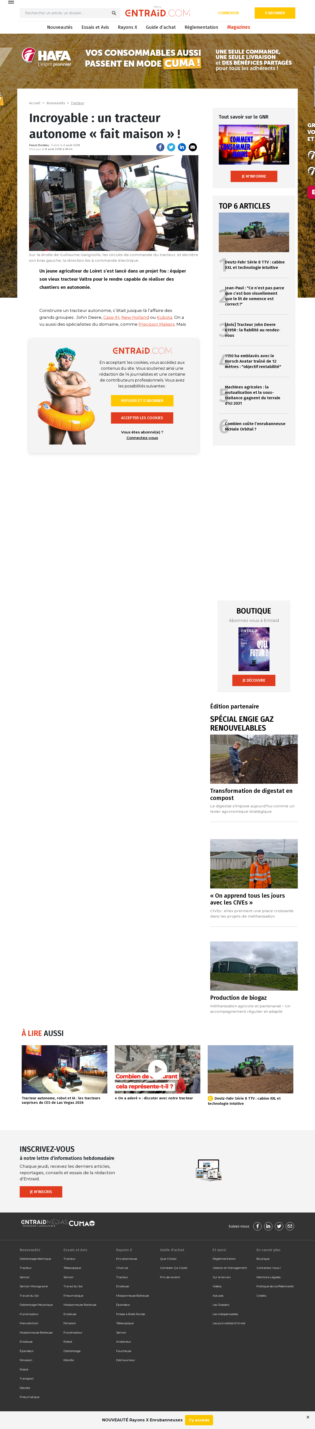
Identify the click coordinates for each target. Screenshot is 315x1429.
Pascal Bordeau (39, 145)
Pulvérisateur (29, 1314)
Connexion (228, 13)
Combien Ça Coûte (173, 1268)
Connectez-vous (142, 437)
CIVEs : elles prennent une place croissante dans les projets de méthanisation (252, 913)
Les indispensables (225, 1314)
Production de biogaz (238, 997)
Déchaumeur (125, 1360)
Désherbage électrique (35, 1258)
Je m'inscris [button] (41, 1191)
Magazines (238, 27)
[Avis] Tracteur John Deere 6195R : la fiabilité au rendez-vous (252, 330)
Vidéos (217, 1286)
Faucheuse (123, 1351)
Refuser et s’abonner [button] (142, 400)
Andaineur (123, 1341)
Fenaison (26, 1360)
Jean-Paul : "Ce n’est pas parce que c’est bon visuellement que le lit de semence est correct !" (254, 296)
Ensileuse (26, 1341)
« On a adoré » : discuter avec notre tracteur (154, 1098)
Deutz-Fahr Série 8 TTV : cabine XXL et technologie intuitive (255, 265)
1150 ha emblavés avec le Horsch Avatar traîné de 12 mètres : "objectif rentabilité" (253, 361)
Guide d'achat (172, 1250)
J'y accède (199, 1420)
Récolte (25, 1388)
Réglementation (201, 27)
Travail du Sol (29, 1295)
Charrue (122, 1268)
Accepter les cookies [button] (142, 417)
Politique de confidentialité (275, 1286)
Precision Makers (157, 324)
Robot (24, 1369)
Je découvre (253, 680)
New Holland (135, 317)
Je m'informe (254, 176)
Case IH (111, 317)
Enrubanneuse (126, 1258)
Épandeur (27, 1351)
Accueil (34, 103)
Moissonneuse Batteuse (36, 1332)
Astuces (218, 1295)
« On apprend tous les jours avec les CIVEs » (247, 899)
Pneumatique (29, 1397)
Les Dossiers (221, 1304)
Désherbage (71, 1351)
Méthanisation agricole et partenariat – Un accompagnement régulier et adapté (250, 1009)
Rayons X (127, 27)
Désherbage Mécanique (36, 1304)
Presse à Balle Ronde (130, 1314)
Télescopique (72, 1268)
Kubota (165, 317)
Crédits (261, 1295)
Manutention (29, 1323)
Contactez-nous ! (268, 1268)
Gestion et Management (230, 1268)
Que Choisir (168, 1258)
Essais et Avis (95, 27)
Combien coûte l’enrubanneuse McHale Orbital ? (255, 426)
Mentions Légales (268, 1277)
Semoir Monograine (34, 1286)
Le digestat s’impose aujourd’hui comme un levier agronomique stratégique (252, 809)
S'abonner (275, 13)
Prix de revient (170, 1277)
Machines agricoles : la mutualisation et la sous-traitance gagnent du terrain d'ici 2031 (252, 395)
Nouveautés (60, 27)
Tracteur (77, 103)
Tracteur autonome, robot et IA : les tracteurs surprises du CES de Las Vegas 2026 (61, 1100)
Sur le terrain (222, 1277)
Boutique (262, 1258)
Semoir (25, 1277)
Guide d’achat (161, 27)
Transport (27, 1378)
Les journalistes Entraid (229, 1323)
